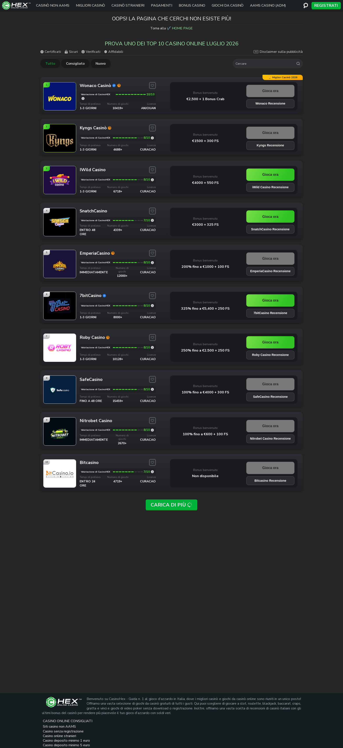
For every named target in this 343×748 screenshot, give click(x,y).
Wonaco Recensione (270, 103)
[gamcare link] (275, 712)
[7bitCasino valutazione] (152, 306)
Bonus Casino (192, 5)
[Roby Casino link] (60, 360)
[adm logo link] (273, 733)
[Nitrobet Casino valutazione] (152, 430)
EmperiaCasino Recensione (270, 271)
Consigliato (75, 63)
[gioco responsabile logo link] (292, 733)
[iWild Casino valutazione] (152, 180)
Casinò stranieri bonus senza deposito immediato (197, 732)
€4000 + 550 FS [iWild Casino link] (205, 182)
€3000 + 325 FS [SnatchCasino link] (205, 224)
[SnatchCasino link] (60, 235)
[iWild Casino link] (60, 192)
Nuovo (101, 63)
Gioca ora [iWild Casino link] (270, 174)
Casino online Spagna (231, 732)
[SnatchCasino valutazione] (152, 220)
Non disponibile (205, 476)
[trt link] (299, 701)
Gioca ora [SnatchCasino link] (270, 217)
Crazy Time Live (194, 722)
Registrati (326, 5)
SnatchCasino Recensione (270, 229)
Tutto (50, 63)
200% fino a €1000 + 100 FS (205, 266)
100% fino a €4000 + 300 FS (205, 392)
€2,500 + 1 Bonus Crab (205, 99)
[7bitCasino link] (60, 318)
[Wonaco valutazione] (83, 98)
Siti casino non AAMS (159, 715)
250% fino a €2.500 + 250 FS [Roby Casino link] (205, 350)
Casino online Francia (230, 727)
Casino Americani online (227, 720)
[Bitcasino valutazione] (152, 472)
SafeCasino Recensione (270, 396)
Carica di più (171, 504)
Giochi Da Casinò (227, 5)
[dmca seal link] (291, 712)
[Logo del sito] (16, 5)
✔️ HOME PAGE (180, 28)
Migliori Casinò (90, 5)
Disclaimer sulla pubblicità (278, 51)
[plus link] (265, 712)
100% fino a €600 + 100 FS (205, 434)
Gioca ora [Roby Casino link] (270, 342)
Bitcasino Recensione (270, 480)
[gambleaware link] (275, 723)
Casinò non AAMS (52, 5)
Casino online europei (231, 712)
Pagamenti (161, 5)
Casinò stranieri (128, 5)
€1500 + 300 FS (205, 141)
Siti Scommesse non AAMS (197, 715)
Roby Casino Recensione (270, 355)
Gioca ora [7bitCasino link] (270, 300)
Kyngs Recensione (270, 145)
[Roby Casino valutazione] (152, 347)
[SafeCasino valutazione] (152, 389)
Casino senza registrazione (158, 724)
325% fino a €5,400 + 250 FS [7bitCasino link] (205, 308)
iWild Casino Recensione (270, 187)
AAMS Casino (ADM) (268, 5)
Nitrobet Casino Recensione (270, 438)
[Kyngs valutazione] (152, 138)
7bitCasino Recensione (270, 313)
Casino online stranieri (158, 734)
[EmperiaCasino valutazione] (152, 263)
